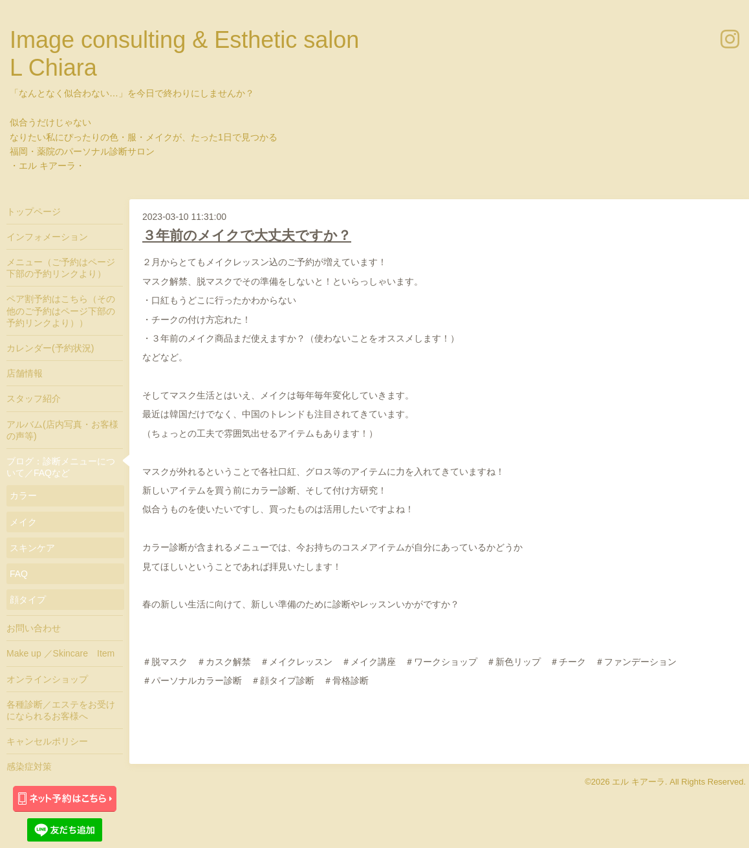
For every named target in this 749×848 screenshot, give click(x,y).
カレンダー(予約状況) (50, 348)
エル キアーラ (638, 782)
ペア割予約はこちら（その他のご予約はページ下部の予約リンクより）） (60, 310)
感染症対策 (29, 766)
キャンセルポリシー (47, 741)
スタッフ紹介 (33, 398)
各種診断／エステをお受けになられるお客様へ (60, 710)
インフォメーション (47, 237)
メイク (23, 522)
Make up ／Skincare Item (60, 653)
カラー (23, 495)
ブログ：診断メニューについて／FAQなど (60, 467)
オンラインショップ (47, 679)
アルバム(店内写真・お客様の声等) (62, 430)
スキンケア (32, 548)
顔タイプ (28, 599)
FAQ (19, 574)
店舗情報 (24, 373)
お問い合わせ (33, 628)
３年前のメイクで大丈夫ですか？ (246, 235)
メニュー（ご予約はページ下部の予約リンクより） (60, 268)
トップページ (33, 211)
